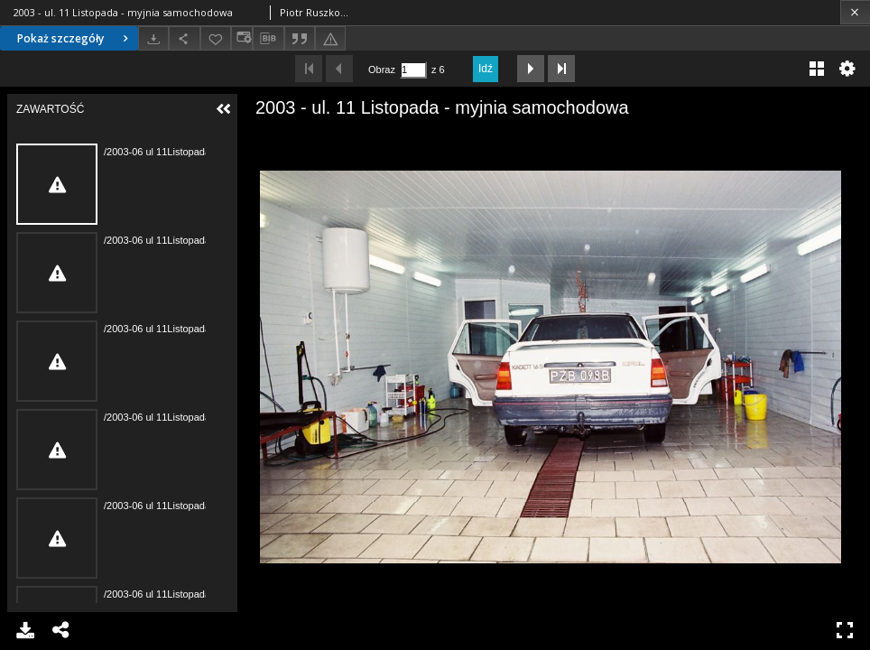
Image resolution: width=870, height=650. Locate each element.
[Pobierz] (153, 38)
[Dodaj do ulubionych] (215, 38)
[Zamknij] (855, 12)
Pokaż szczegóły (75, 38)
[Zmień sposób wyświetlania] (242, 38)
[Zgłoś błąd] (330, 38)
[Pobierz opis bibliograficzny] (268, 38)
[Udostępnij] (184, 38)
